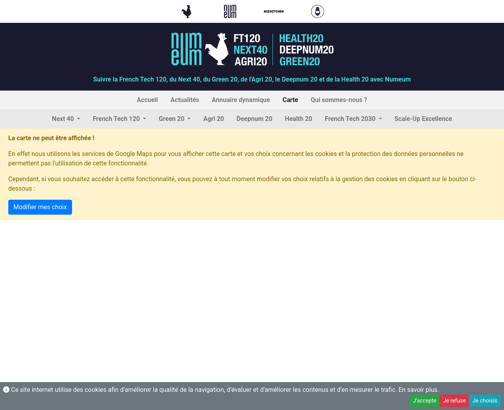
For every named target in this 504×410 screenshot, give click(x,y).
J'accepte (424, 400)
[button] (66, 119)
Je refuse (454, 400)
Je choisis (484, 400)
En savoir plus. (418, 389)
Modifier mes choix (40, 207)
